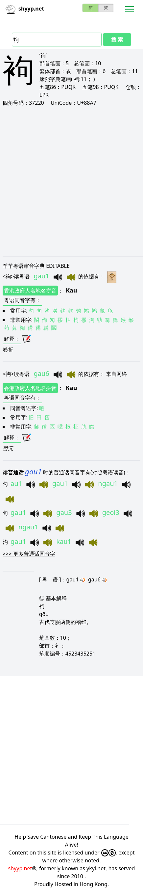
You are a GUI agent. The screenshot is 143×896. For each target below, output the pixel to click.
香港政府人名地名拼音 (30, 290)
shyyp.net (20, 868)
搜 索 (117, 39)
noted (92, 860)
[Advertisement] (71, 181)
